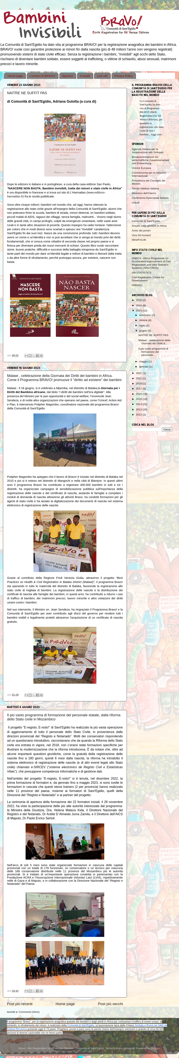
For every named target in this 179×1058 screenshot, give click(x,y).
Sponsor (67, 75)
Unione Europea (141, 168)
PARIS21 (137, 285)
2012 (139, 414)
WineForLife (139, 239)
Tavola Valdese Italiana (145, 188)
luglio (142, 325)
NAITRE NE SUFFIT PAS (27, 93)
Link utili (102, 75)
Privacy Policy (123, 75)
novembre (145, 315)
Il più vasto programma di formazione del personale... (153, 351)
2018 (139, 383)
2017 (139, 388)
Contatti (85, 75)
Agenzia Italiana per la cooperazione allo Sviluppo (147, 151)
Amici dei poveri (141, 230)
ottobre (143, 320)
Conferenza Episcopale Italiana (150, 197)
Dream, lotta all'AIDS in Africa (149, 225)
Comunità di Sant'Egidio (146, 221)
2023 (139, 310)
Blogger (155, 1048)
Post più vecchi (110, 1004)
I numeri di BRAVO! (42, 75)
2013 (139, 409)
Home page (15, 75)
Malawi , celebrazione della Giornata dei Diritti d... (154, 342)
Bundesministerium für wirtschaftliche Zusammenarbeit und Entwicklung (150, 160)
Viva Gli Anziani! (141, 235)
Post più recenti (19, 1004)
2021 (139, 378)
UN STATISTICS (141, 272)
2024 (139, 305)
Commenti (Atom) (29, 1011)
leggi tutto (156, 134)
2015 (139, 399)
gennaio (144, 366)
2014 (139, 404)
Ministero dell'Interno (144, 193)
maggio (144, 361)
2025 (139, 300)
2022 (139, 373)
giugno (143, 330)
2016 (139, 393)
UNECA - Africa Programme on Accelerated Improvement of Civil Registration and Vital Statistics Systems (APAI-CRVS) (151, 263)
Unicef (135, 202)
